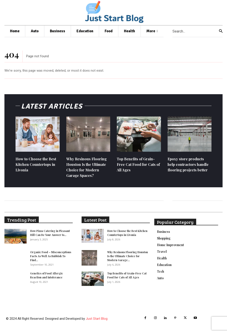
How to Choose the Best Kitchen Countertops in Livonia (37, 166)
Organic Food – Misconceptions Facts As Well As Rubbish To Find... (50, 258)
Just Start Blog (97, 320)
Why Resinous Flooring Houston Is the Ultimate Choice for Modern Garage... (127, 258)
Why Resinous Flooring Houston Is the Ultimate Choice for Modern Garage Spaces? (88, 169)
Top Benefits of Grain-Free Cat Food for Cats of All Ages (138, 166)
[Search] (221, 31)
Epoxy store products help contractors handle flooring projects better (187, 169)
